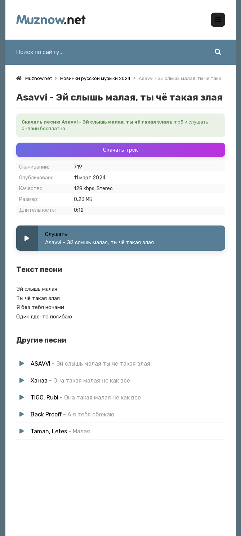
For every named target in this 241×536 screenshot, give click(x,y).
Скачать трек (120, 150)
